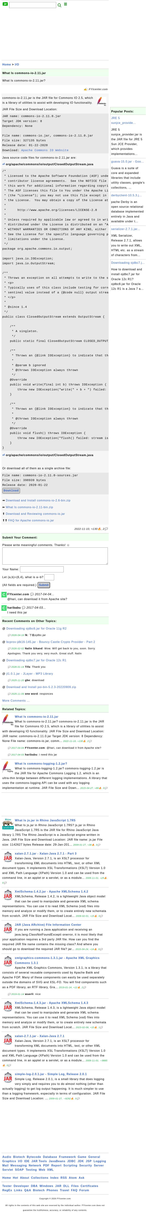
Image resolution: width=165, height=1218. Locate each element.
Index (54, 1181)
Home (6, 64)
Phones (52, 1193)
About (24, 1181)
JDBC (71, 1164)
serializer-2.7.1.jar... (125, 229)
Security (85, 1169)
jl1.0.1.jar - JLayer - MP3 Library (29, 677)
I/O (17, 64)
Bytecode (34, 1160)
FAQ (74, 1193)
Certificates (89, 1189)
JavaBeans (57, 1164)
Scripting (70, 1169)
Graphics (9, 1164)
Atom (73, 1181)
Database (50, 1160)
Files (75, 1189)
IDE (27, 1164)
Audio (6, 1160)
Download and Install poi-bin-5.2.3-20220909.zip (41, 690)
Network (35, 1169)
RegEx (7, 1193)
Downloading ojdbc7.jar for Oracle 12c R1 (36, 663)
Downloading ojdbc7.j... (128, 262)
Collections (39, 1181)
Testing (31, 1173)
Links (18, 1193)
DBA (34, 1189)
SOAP (19, 1173)
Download (11, 491)
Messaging (19, 1169)
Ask (81, 1181)
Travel (64, 1193)
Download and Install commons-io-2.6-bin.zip (38, 500)
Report (56, 1169)
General (94, 1160)
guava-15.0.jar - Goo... (127, 161)
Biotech (19, 1160)
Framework (67, 1160)
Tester (7, 1189)
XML (50, 1173)
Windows (46, 1189)
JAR (58, 1189)
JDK (81, 1164)
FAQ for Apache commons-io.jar (31, 520)
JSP (89, 1164)
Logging (99, 1164)
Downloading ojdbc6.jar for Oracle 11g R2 (36, 632)
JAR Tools (39, 1164)
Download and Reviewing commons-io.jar (35, 513)
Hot (15, 1181)
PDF (46, 1169)
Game (82, 1160)
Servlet (7, 1173)
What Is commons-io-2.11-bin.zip (29, 507)
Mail (5, 1169)
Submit (44, 588)
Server (99, 1169)
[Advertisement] (55, 35)
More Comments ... (16, 704)
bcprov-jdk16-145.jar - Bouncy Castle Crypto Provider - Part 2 (50, 645)
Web (42, 1173)
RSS (64, 1181)
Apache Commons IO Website (45, 150)
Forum (84, 1193)
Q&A (27, 1193)
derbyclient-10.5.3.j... (126, 195)
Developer (21, 1189)
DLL (66, 1189)
